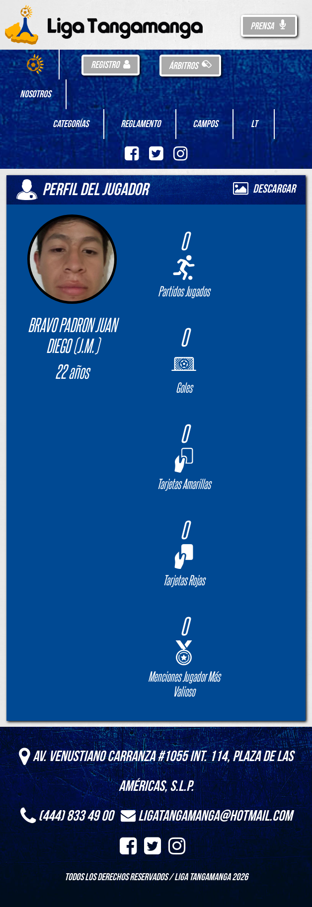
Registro (110, 65)
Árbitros (190, 66)
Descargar (264, 189)
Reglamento (140, 124)
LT (254, 124)
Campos (205, 124)
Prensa (269, 26)
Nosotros (35, 94)
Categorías (70, 124)
